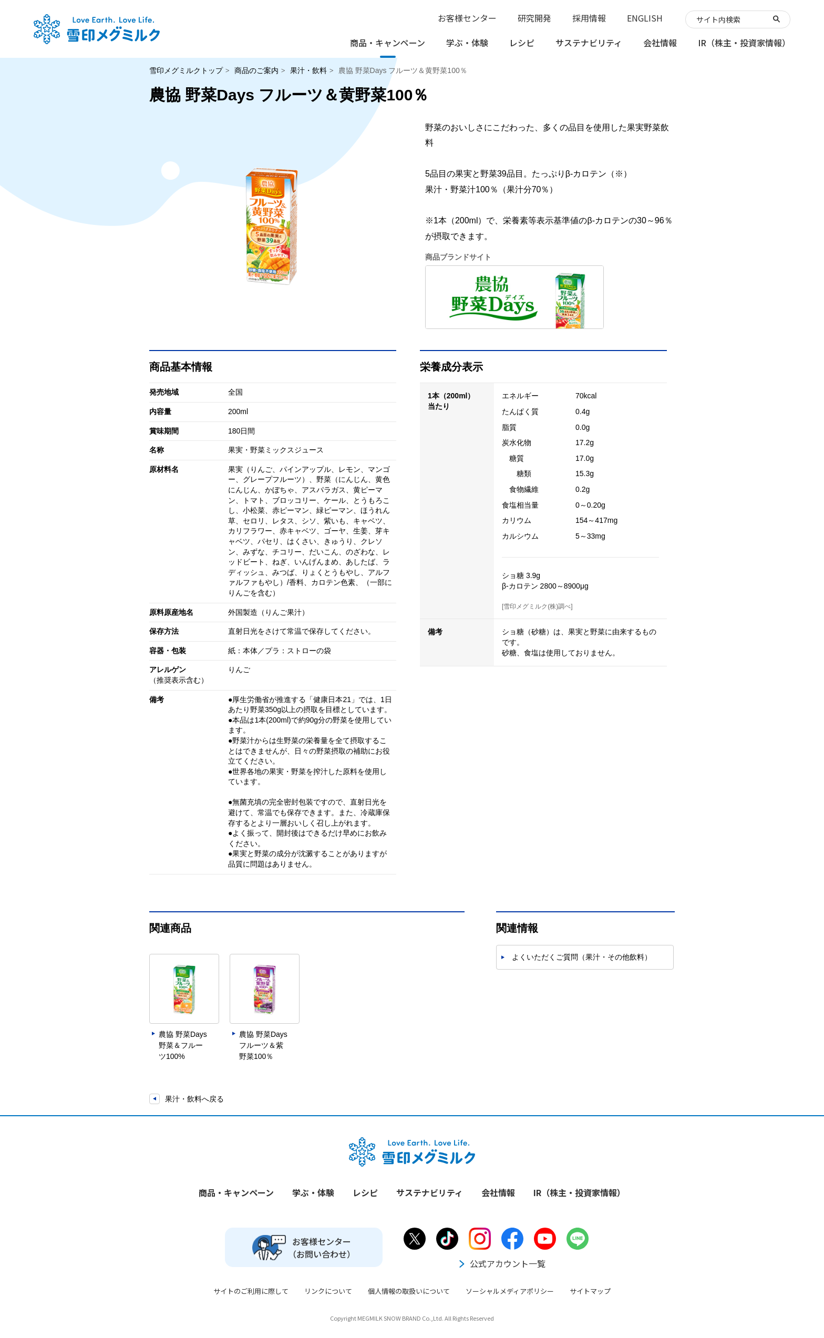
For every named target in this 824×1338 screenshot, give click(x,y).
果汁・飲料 (308, 70)
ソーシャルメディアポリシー (510, 1291)
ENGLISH (645, 18)
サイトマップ (590, 1291)
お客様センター (467, 18)
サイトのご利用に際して (251, 1291)
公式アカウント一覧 (501, 1263)
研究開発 (534, 18)
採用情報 (589, 18)
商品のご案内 (256, 70)
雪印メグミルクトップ (186, 70)
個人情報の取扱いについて (409, 1291)
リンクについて (328, 1291)
